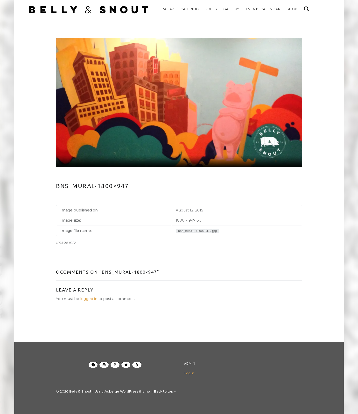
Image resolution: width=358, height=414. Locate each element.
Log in (189, 373)
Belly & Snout (80, 391)
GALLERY (227, 9)
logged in (88, 298)
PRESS (206, 9)
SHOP (287, 9)
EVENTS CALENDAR (258, 9)
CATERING (185, 9)
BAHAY (163, 9)
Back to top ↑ (165, 391)
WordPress (129, 391)
